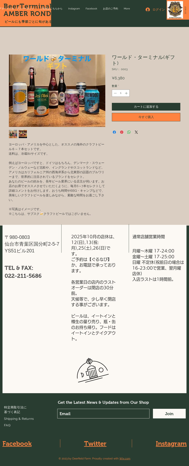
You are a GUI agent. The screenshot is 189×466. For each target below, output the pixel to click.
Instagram (171, 443)
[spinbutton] (120, 93)
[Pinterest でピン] (121, 132)
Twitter (95, 443)
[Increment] (126, 93)
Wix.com (124, 458)
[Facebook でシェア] (114, 132)
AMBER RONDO (30, 13)
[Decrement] (114, 93)
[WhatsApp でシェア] (129, 132)
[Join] (169, 413)
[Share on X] (136, 132)
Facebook (17, 443)
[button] (185, 10)
